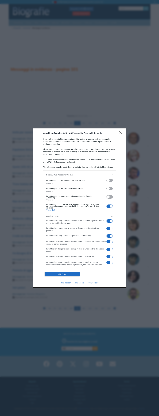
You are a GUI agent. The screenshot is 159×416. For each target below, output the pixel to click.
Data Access (79, 283)
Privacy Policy (93, 283)
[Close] (121, 133)
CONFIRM (62, 274)
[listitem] (79, 175)
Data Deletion (66, 283)
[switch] (109, 180)
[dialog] (79, 208)
